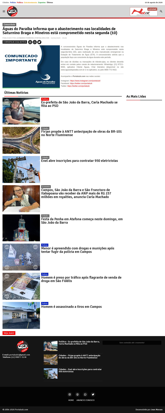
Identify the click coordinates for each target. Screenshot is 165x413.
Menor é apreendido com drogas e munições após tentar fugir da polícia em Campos (77, 250)
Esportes (42, 2)
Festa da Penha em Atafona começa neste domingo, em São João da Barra (82, 221)
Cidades (6, 2)
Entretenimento (30, 2)
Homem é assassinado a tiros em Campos (71, 306)
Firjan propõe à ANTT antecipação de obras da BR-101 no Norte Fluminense (81, 133)
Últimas (50, 2)
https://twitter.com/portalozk (81, 83)
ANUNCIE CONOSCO (86, 400)
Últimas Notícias (16, 93)
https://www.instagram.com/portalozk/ (85, 81)
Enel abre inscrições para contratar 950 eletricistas (79, 161)
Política (20, 2)
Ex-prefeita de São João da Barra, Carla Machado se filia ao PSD (79, 104)
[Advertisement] (143, 56)
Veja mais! (9, 332)
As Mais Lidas (136, 96)
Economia (46, 187)
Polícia (13, 2)
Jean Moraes (156, 409)
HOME (71, 400)
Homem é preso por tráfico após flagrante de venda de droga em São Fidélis (81, 279)
